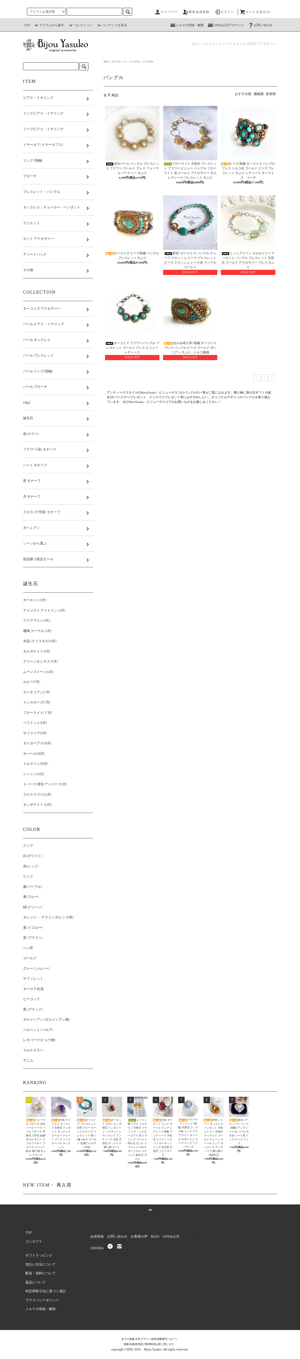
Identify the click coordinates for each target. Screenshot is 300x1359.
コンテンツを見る (111, 25)
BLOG (155, 1236)
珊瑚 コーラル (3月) (37, 631)
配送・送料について (40, 1273)
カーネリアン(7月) (36, 692)
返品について (35, 1282)
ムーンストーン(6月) (38, 672)
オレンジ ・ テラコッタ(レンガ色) (48, 917)
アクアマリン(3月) (36, 621)
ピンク (28, 876)
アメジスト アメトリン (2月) (44, 610)
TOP (27, 25)
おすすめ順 (243, 94)
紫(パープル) (32, 887)
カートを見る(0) (254, 12)
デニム (28, 1060)
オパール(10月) (34, 754)
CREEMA (96, 1248)
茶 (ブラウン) (33, 938)
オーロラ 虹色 (33, 989)
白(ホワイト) (32, 856)
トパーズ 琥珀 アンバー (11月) (45, 784)
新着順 (271, 94)
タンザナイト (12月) (51, 805)
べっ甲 (28, 948)
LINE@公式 (171, 1236)
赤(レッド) (31, 866)
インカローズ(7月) (36, 702)
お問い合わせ (260, 25)
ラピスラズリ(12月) (37, 795)
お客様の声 (139, 1236)
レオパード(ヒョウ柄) (53, 1040)
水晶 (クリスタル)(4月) (40, 641)
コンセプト (33, 1241)
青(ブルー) (44, 897)
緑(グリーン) (32, 907)
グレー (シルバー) (50, 968)
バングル (148, 61)
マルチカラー (33, 1050)
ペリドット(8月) (49, 723)
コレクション (80, 25)
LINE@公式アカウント (225, 25)
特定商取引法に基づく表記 (45, 1291)
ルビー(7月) (31, 682)
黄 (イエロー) (33, 928)
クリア (28, 846)
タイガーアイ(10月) (37, 743)
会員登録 (97, 1236)
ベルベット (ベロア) (38, 1030)
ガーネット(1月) (35, 600)
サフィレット (33, 979)
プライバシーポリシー (42, 1300)
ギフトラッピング (38, 1255)
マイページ (166, 12)
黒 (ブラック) (33, 1009)
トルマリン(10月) (35, 764)
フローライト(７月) (37, 713)
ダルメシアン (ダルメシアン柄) (46, 1020)
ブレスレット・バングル (125, 61)
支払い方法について (40, 1264)
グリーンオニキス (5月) (40, 661)
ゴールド (30, 958)
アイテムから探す (48, 25)
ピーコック (31, 999)
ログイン (224, 12)
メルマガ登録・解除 (187, 25)
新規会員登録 (196, 12)
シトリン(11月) (34, 774)
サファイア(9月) (35, 733)
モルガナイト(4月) (50, 651)
